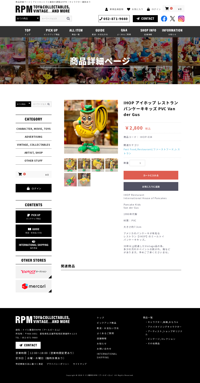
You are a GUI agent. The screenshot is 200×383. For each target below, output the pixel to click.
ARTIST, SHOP (34, 152)
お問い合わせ (104, 348)
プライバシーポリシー (58, 363)
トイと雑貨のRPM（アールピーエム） (98, 375)
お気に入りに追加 (151, 186)
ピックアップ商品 (106, 322)
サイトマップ (80, 363)
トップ (100, 317)
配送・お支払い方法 (108, 328)
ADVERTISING (33, 136)
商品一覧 (148, 317)
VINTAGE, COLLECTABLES (33, 144)
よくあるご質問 (105, 333)
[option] (91, 127)
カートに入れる (151, 175)
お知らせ (102, 343)
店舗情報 (102, 338)
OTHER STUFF (34, 160)
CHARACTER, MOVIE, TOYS (33, 129)
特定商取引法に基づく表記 (29, 363)
